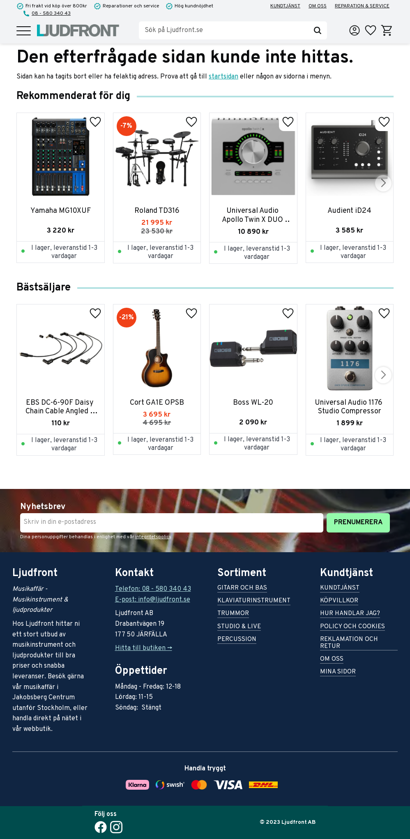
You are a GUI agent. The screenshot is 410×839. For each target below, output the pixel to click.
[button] (23, 31)
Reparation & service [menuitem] (362, 6)
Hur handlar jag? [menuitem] (350, 614)
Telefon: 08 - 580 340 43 (153, 589)
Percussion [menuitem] (236, 639)
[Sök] (317, 30)
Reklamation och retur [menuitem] (349, 643)
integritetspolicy (153, 537)
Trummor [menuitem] (233, 614)
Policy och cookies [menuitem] (352, 627)
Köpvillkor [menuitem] (339, 601)
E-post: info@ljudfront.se (152, 600)
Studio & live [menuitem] (239, 627)
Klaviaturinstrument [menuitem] (253, 601)
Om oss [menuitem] (318, 6)
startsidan (223, 77)
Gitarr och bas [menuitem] (242, 588)
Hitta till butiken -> (143, 648)
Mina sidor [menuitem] (338, 672)
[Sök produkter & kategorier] (223, 30)
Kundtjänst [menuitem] (285, 6)
